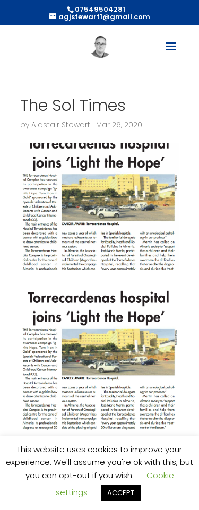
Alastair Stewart (60, 124)
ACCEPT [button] (120, 493)
